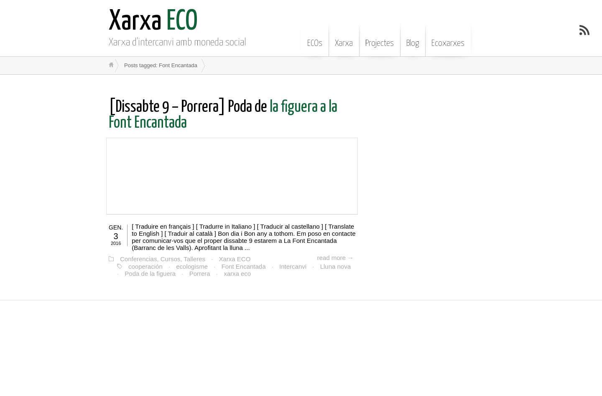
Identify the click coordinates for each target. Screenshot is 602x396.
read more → (335, 257)
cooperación (145, 266)
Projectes (379, 37)
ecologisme (192, 266)
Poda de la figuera (150, 273)
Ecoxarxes (447, 37)
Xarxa (344, 37)
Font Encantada (244, 266)
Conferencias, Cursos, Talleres (162, 258)
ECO (153, 21)
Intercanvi (292, 266)
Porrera (199, 273)
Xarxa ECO (235, 258)
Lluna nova (335, 266)
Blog (412, 37)
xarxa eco (237, 273)
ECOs (314, 37)
